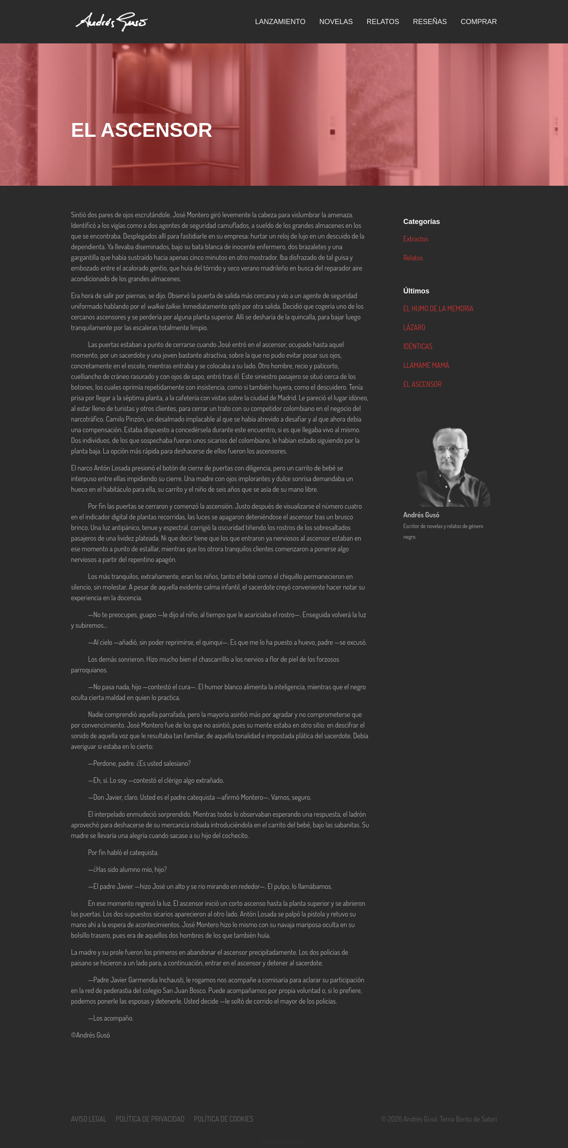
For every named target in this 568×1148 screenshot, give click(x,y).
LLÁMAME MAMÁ (426, 365)
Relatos (413, 257)
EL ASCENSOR (422, 384)
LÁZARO (414, 327)
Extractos (415, 238)
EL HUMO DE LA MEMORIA (438, 308)
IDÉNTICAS (417, 346)
